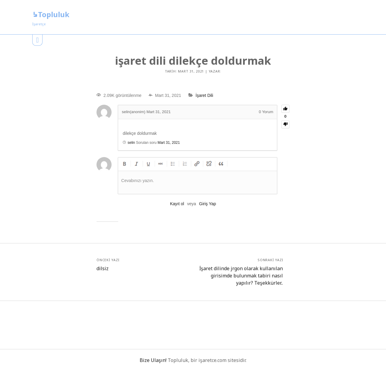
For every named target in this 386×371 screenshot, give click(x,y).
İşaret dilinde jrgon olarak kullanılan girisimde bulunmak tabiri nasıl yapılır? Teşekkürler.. (241, 275)
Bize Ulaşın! (153, 360)
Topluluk (50, 14)
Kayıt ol (177, 203)
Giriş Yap (207, 203)
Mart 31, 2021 (168, 143)
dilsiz (102, 268)
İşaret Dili (204, 95)
